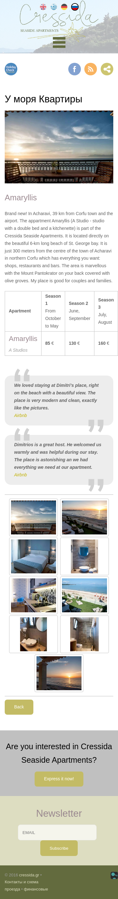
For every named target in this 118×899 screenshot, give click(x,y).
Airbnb (20, 415)
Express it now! (59, 778)
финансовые (36, 889)
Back (19, 706)
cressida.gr (29, 875)
